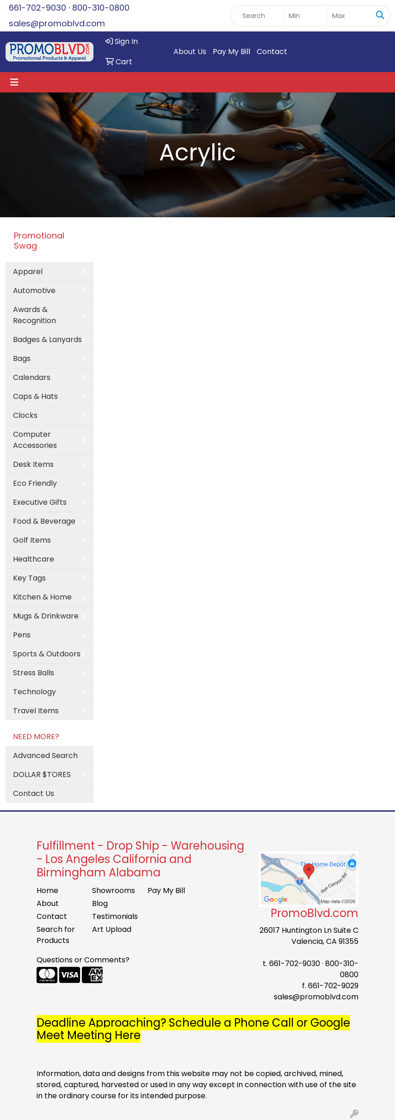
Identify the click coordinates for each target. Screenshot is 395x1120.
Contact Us (33, 793)
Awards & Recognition (34, 315)
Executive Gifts (40, 502)
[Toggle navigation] (14, 82)
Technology (34, 691)
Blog (100, 903)
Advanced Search (45, 755)
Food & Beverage (44, 521)
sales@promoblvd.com (57, 23)
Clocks (25, 415)
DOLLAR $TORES (42, 774)
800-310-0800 (101, 7)
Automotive (34, 290)
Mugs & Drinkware (46, 616)
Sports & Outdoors (46, 654)
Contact (272, 51)
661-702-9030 (37, 7)
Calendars (31, 377)
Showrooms (113, 890)
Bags (22, 358)
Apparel (28, 271)
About (48, 903)
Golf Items (32, 540)
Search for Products (56, 935)
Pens (22, 635)
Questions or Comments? (83, 960)
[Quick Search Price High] (349, 15)
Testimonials (114, 916)
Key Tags (29, 578)
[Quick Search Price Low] (305, 15)
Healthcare (33, 559)
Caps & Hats (35, 396)
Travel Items (36, 710)
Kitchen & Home (42, 597)
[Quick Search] (257, 15)
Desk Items (33, 464)
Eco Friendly (35, 483)
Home (47, 890)
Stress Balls (33, 672)
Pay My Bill (231, 51)
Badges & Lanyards (47, 339)
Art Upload (111, 929)
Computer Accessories (35, 440)
